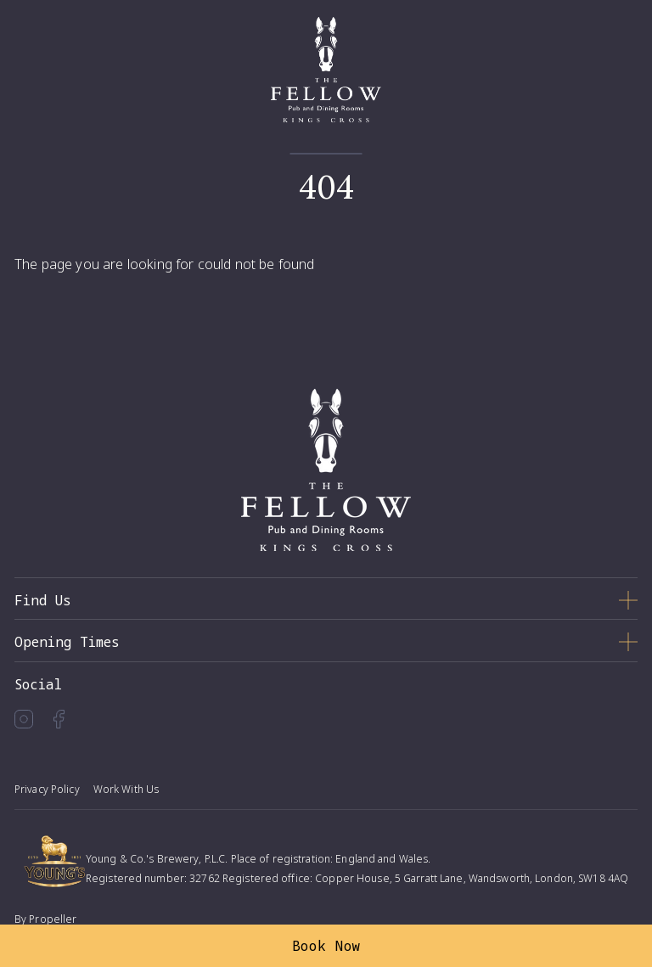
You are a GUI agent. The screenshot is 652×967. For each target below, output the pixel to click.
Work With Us (126, 789)
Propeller (52, 919)
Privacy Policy (47, 789)
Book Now (326, 945)
